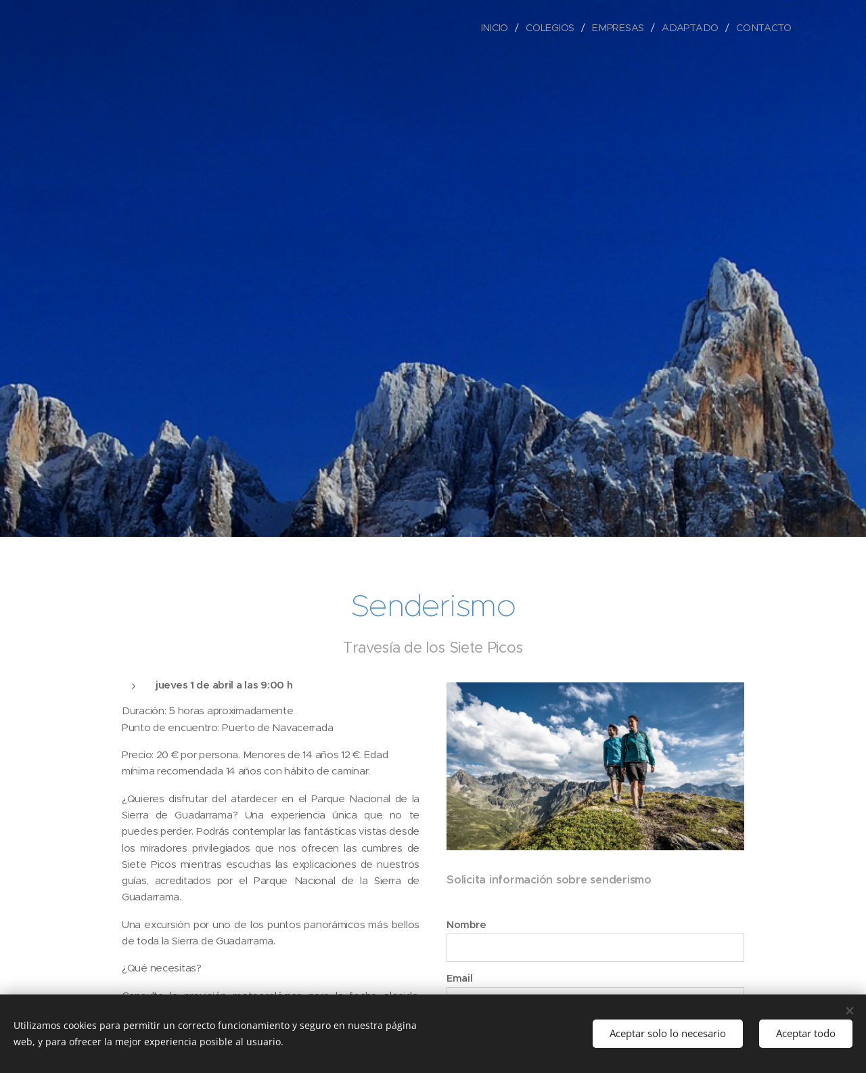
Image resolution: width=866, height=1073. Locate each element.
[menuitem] (499, 28)
